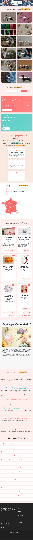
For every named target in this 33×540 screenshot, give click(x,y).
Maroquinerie (20, 511)
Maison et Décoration (5, 520)
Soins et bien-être (4, 526)
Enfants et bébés (4, 522)
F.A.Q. (16, 534)
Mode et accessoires (21, 512)
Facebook (20, 522)
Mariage (2, 527)
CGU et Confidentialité (16, 537)
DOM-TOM (3, 214)
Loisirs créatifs (20, 515)
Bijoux (19, 508)
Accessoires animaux (5, 523)
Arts (2, 524)
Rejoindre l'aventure (6, 109)
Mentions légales (16, 535)
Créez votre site (6, 128)
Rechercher (24, 91)
